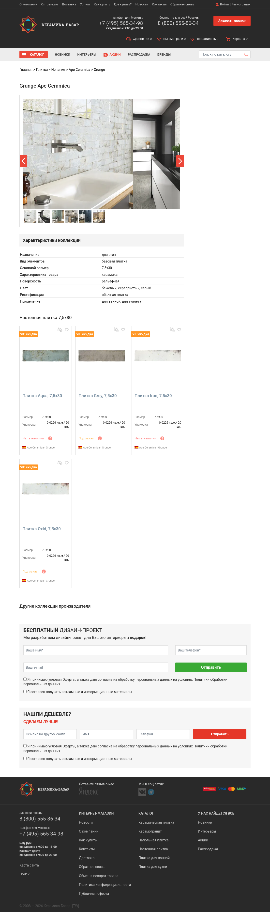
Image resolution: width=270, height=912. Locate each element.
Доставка (69, 4)
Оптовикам (49, 4)
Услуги (85, 4)
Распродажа (139, 54)
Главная (25, 70)
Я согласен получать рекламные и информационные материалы (79, 692)
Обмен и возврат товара (98, 876)
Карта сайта (29, 865)
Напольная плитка (153, 840)
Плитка (42, 70)
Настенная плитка (153, 849)
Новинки (62, 54)
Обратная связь (182, 4)
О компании (28, 4)
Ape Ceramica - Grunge (38, 447)
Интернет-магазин (96, 813)
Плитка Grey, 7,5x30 (97, 395)
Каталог (37, 54)
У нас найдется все (216, 813)
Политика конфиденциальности (105, 885)
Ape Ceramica (79, 70)
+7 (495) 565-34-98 (121, 23)
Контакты (159, 4)
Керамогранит (150, 831)
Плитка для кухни (152, 867)
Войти (224, 4)
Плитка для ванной (154, 858)
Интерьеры (86, 54)
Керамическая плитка (156, 822)
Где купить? (123, 4)
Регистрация (241, 4)
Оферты (68, 679)
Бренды (164, 54)
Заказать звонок (232, 21)
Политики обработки (210, 679)
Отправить (211, 667)
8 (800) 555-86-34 (178, 23)
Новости (141, 4)
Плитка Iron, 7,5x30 (153, 395)
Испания (58, 70)
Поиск (24, 874)
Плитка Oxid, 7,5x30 (41, 528)
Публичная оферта (94, 894)
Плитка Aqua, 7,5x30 (42, 395)
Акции (115, 54)
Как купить (102, 4)
